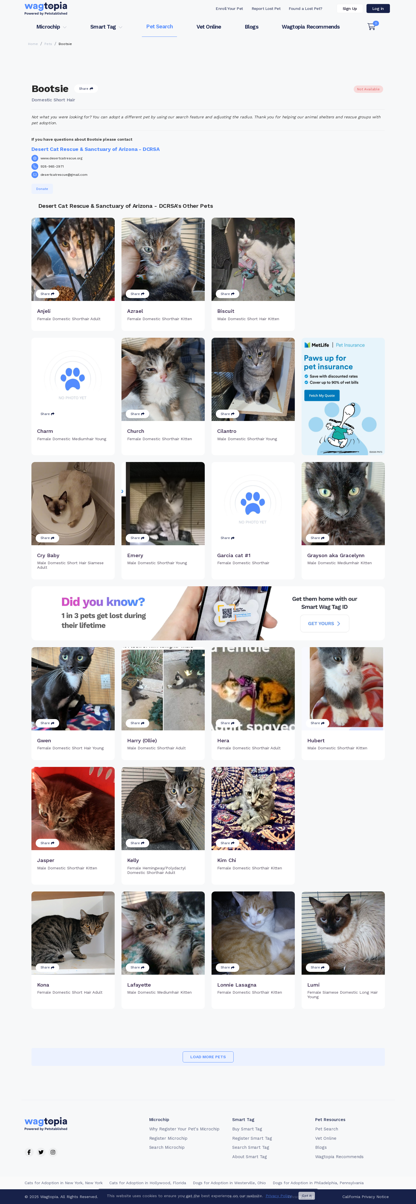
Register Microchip (168, 1138)
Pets (48, 44)
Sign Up (350, 8)
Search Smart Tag (250, 1147)
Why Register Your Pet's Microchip (184, 1129)
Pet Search (159, 26)
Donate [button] (42, 189)
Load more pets (208, 1057)
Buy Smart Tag (247, 1129)
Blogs (251, 26)
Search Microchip (167, 1147)
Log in (378, 8)
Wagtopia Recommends (311, 26)
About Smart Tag (249, 1156)
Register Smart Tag (252, 1138)
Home (33, 44)
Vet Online (209, 26)
